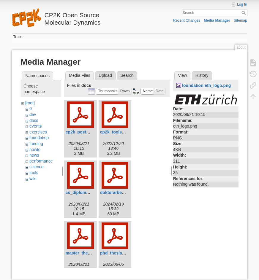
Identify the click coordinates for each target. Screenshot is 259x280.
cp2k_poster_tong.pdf (87, 132)
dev (32, 114)
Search (244, 13)
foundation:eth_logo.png (206, 85)
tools (33, 172)
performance (41, 161)
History (202, 75)
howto (34, 149)
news (34, 155)
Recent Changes (186, 20)
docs (33, 120)
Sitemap (240, 20)
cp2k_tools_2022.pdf (120, 132)
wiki (32, 178)
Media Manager (217, 20)
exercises (38, 132)
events (35, 126)
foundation (39, 137)
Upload (105, 75)
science (36, 166)
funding (36, 143)
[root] (30, 103)
